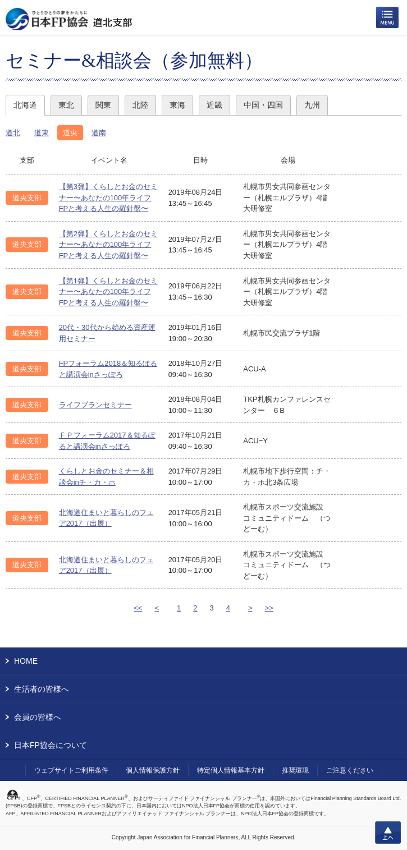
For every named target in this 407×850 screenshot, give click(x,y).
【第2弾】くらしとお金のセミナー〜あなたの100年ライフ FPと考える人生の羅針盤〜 (108, 244)
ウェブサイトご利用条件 (71, 770)
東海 (177, 104)
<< (138, 608)
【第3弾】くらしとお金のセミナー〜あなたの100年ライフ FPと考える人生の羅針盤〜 (108, 197)
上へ (387, 832)
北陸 (140, 104)
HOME (26, 660)
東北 (66, 104)
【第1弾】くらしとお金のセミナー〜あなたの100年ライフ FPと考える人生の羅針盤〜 (108, 292)
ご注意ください (349, 770)
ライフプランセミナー (95, 405)
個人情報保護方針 (153, 770)
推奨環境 (295, 770)
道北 (13, 132)
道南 (99, 132)
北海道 (25, 104)
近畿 (214, 104)
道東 (41, 132)
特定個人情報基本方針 (230, 770)
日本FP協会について (50, 745)
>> (269, 608)
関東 (103, 104)
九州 (312, 104)
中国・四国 (263, 104)
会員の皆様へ (37, 717)
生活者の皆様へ (41, 688)
